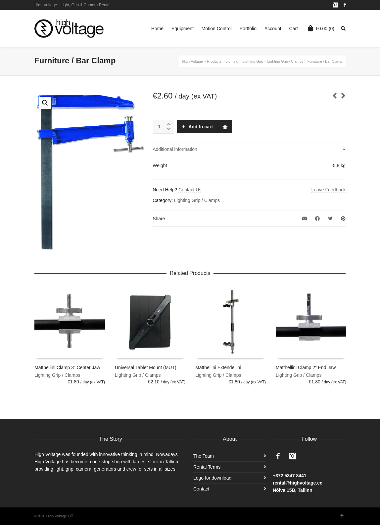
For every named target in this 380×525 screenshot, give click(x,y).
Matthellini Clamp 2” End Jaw (306, 367)
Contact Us (189, 189)
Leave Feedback (328, 189)
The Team (203, 456)
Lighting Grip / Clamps (197, 200)
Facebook (345, 5)
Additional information (175, 149)
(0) (321, 28)
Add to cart (200, 126)
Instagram (335, 5)
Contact (201, 489)
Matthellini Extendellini (218, 367)
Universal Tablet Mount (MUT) (145, 367)
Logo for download (212, 478)
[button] (45, 103)
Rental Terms (206, 467)
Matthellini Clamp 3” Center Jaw (67, 367)
